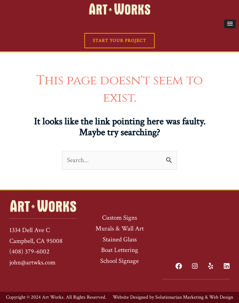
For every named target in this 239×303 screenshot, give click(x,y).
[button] (230, 24)
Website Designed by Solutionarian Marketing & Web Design (173, 297)
